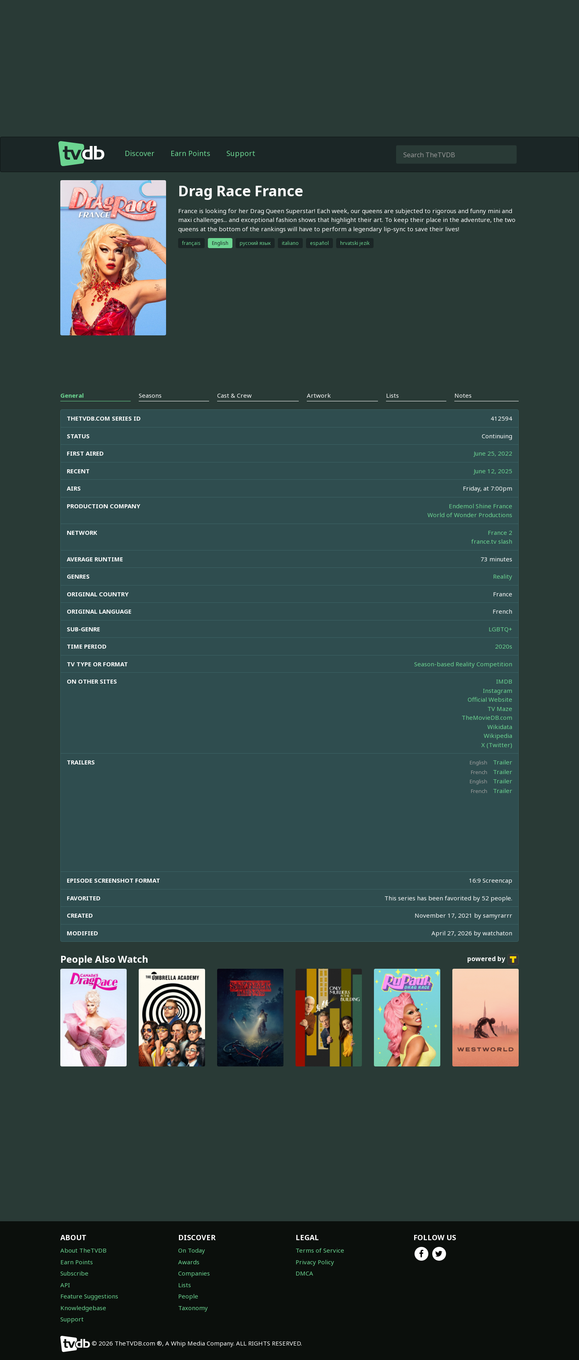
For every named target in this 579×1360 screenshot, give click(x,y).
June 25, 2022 (493, 453)
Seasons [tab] (150, 395)
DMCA (304, 1273)
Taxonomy (193, 1308)
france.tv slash (491, 541)
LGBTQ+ (500, 629)
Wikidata (499, 727)
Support (240, 153)
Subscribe (74, 1273)
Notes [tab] (463, 395)
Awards (188, 1262)
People (188, 1296)
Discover (139, 153)
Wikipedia (498, 735)
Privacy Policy (315, 1262)
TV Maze (499, 709)
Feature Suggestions (89, 1296)
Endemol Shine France (480, 506)
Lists (184, 1285)
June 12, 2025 (493, 471)
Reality (502, 576)
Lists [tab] (392, 395)
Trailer (502, 762)
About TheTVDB (83, 1250)
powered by (493, 959)
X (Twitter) (496, 745)
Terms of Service (320, 1250)
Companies (194, 1273)
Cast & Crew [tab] (234, 395)
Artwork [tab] (319, 395)
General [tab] (72, 395)
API (65, 1285)
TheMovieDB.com (487, 717)
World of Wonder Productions (469, 515)
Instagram (497, 690)
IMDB (504, 681)
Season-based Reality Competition (463, 664)
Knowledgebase (83, 1308)
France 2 (500, 532)
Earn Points (190, 153)
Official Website (490, 699)
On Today (191, 1250)
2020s (503, 646)
